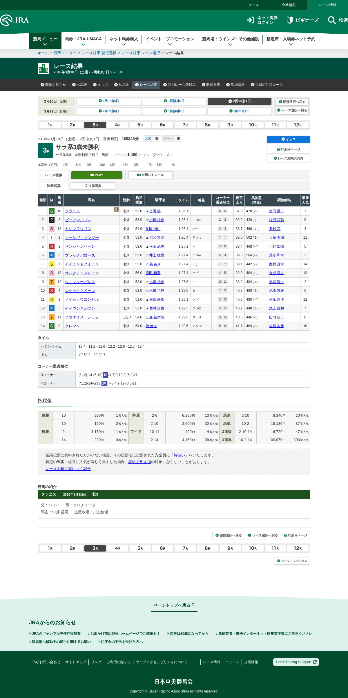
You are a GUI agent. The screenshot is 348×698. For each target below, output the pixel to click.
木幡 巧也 (156, 291)
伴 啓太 (151, 326)
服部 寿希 (156, 300)
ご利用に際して (118, 662)
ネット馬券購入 (124, 41)
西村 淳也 (156, 308)
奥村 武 (274, 229)
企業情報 (289, 5)
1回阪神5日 (174, 101)
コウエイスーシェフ (82, 317)
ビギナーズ (302, 20)
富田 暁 (155, 211)
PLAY (96, 175)
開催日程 (211, 85)
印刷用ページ (288, 149)
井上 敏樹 (156, 255)
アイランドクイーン (82, 264)
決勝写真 (93, 186)
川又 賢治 (156, 237)
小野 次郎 (276, 246)
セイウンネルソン (80, 308)
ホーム (43, 53)
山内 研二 (276, 317)
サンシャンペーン (80, 246)
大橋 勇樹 (276, 237)
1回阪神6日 (174, 111)
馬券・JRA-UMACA (83, 41)
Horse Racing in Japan (296, 662)
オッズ (100, 85)
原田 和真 (153, 273)
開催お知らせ (53, 85)
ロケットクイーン (80, 291)
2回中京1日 (240, 101)
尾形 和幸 (276, 255)
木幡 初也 (156, 282)
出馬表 (79, 85)
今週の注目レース (267, 85)
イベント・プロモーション (170, 41)
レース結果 (146, 85)
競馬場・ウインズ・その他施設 (230, 41)
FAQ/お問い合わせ (46, 662)
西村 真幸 (276, 264)
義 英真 (155, 264)
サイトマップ (75, 662)
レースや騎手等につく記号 (68, 469)
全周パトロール (150, 175)
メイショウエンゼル (82, 299)
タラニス (72, 211)
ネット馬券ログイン (262, 20)
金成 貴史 (276, 273)
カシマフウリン (78, 228)
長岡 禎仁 (153, 229)
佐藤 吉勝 (276, 326)
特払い (179, 455)
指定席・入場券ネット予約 (291, 41)
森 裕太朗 (156, 317)
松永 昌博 (276, 300)
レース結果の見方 (288, 158)
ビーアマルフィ (78, 220)
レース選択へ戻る (292, 110)
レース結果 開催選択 (99, 53)
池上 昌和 (276, 308)
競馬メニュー (45, 41)
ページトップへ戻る (292, 561)
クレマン (72, 326)
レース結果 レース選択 (141, 53)
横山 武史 (156, 246)
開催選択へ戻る (292, 102)
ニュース (252, 5)
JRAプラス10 (139, 462)
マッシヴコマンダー (82, 237)
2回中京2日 (239, 111)
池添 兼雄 (276, 291)
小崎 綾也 (156, 220)
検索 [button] (338, 20)
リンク (96, 662)
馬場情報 (235, 85)
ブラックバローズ (80, 255)
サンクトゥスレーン (82, 273)
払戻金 (121, 85)
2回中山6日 (109, 111)
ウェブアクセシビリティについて (162, 662)
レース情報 (327, 5)
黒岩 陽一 (276, 282)
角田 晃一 (276, 211)
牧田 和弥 (276, 220)
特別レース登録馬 (179, 85)
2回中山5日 (109, 101)
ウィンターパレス (80, 282)
